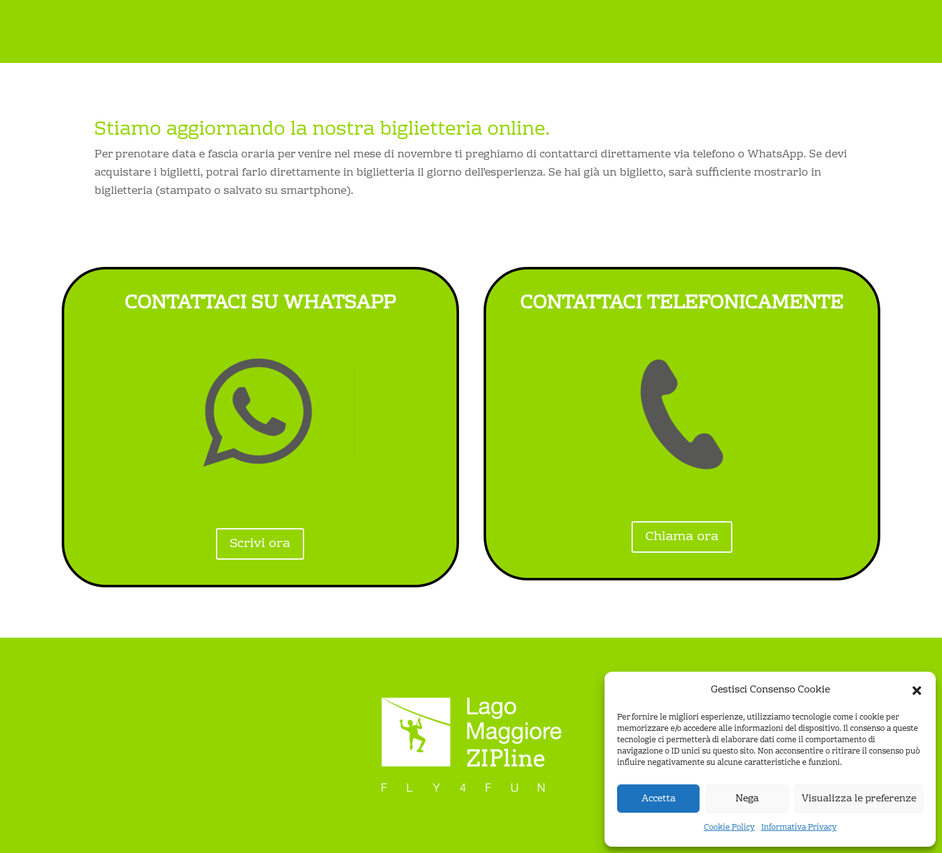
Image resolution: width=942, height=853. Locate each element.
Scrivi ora (260, 544)
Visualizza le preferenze (859, 799)
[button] (917, 690)
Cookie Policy (729, 828)
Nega (747, 799)
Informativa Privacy (799, 828)
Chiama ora (681, 537)
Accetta (659, 799)
